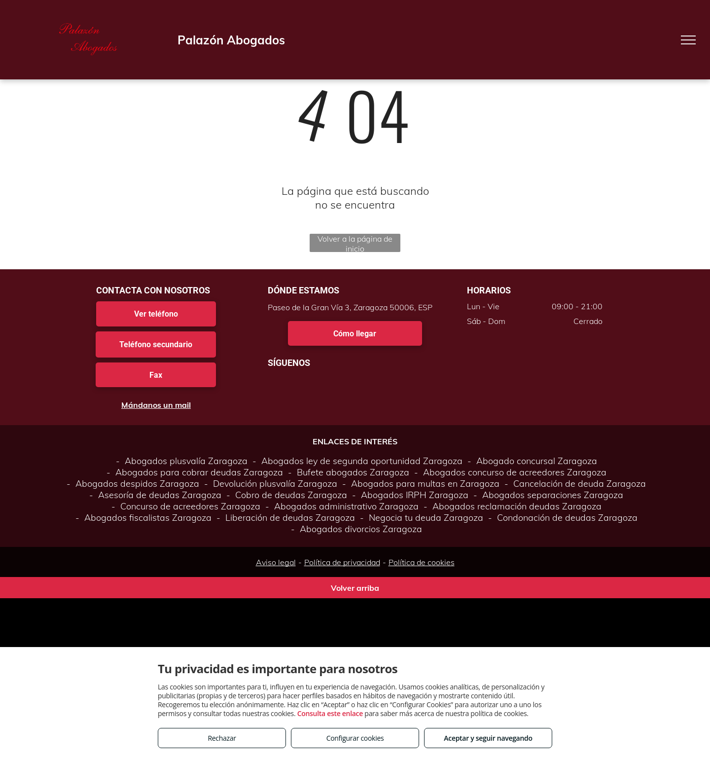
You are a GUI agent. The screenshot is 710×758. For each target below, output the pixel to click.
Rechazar (222, 738)
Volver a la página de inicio (355, 243)
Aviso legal (276, 562)
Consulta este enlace (330, 713)
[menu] (688, 40)
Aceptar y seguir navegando (488, 738)
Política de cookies (422, 562)
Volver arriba (355, 588)
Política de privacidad (342, 562)
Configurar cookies (355, 738)
